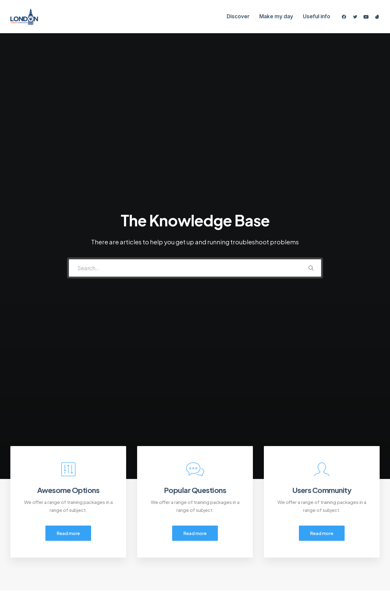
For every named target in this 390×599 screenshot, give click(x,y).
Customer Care (125, 522)
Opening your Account (230, 522)
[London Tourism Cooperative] (24, 16)
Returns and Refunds (130, 530)
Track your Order (224, 546)
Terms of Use (122, 546)
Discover (238, 16)
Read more (68, 238)
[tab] (64, 368)
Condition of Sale (127, 554)
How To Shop (220, 530)
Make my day (276, 16)
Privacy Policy (122, 538)
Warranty (117, 562)
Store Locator (221, 554)
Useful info (316, 16)
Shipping (215, 538)
